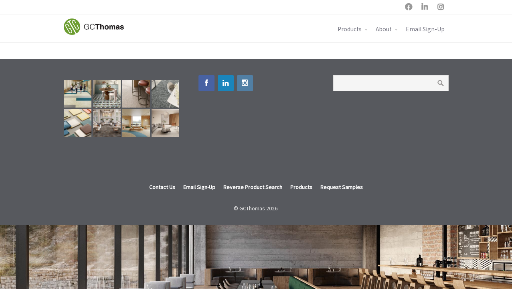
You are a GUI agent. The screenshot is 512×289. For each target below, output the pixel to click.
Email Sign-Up (425, 29)
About (384, 29)
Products (350, 29)
